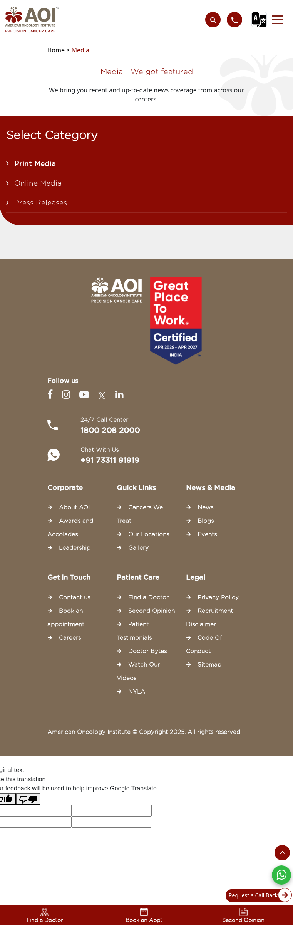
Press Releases (40, 202)
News (205, 507)
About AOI (74, 507)
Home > (59, 50)
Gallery (138, 548)
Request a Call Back (258, 895)
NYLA (136, 692)
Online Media (38, 183)
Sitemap (209, 665)
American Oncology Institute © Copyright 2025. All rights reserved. (144, 732)
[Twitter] (103, 394)
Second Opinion (151, 611)
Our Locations (148, 534)
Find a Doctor (148, 597)
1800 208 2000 (110, 430)
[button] (277, 19)
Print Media (35, 163)
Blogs (206, 521)
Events (207, 534)
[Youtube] (85, 394)
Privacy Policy (218, 597)
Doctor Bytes (147, 651)
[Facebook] (51, 394)
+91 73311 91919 (109, 460)
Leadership (74, 548)
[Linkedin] (119, 394)
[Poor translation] (28, 799)
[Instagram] (67, 394)
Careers (70, 638)
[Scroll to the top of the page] (282, 852)
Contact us (74, 597)
